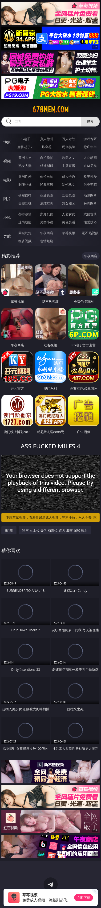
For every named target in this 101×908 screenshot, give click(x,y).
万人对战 (68, 139)
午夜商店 (46, 233)
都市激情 (25, 214)
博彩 (7, 142)
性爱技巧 (90, 222)
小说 (7, 217)
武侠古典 (90, 214)
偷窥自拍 (25, 195)
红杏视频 (25, 241)
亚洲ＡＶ (25, 157)
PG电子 (25, 139)
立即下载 (83, 897)
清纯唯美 (46, 203)
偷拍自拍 (46, 176)
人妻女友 (68, 214)
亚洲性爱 (25, 176)
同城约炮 (25, 233)
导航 (7, 236)
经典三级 (46, 184)
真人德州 (46, 139)
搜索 (90, 121)
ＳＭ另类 (90, 165)
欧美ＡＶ (68, 157)
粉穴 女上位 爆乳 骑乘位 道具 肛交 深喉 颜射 (54, 530)
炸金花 (47, 147)
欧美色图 (68, 195)
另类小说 (46, 222)
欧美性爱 (90, 176)
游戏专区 (90, 139)
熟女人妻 (25, 165)
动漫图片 (90, 195)
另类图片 (90, 203)
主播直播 (68, 165)
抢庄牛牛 (90, 147)
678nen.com (50, 109)
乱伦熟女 (68, 184)
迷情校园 (25, 222)
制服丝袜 (25, 184)
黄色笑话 (68, 222)
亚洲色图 (46, 195)
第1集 (9, 530)
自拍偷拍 (46, 157)
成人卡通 (68, 176)
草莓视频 (68, 233)
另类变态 (90, 184)
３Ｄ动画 (90, 157)
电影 (7, 179)
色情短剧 (46, 241)
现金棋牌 (68, 147)
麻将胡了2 (24, 147)
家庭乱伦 (46, 214)
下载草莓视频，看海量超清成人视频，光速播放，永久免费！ (51, 517)
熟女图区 (68, 203)
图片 (7, 198)
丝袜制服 (46, 165)
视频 (7, 161)
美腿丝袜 (25, 203)
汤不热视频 (90, 233)
